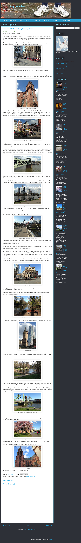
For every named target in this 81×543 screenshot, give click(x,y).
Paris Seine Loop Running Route (65, 189)
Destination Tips (60, 68)
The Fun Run (59, 73)
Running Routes (13, 6)
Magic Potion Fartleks (61, 63)
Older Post (49, 525)
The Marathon (66, 20)
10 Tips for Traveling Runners (63, 71)
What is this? (38, 20)
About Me (46, 20)
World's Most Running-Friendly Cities (65, 66)
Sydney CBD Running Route (65, 228)
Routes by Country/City (10, 20)
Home (20, 20)
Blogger (50, 539)
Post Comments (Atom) (30, 529)
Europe (28, 476)
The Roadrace (55, 20)
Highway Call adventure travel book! (65, 61)
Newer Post (6, 525)
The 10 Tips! (28, 20)
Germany (32, 476)
